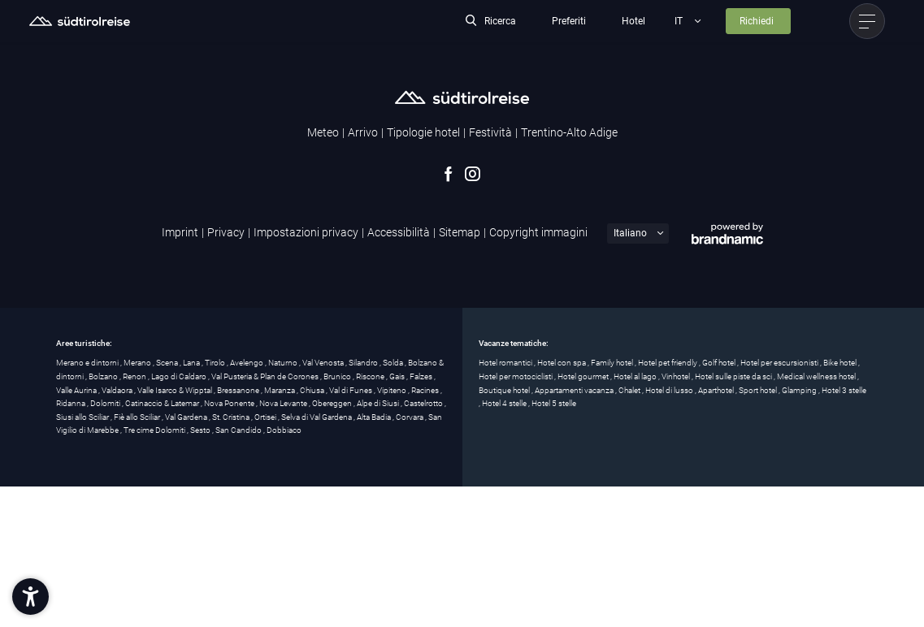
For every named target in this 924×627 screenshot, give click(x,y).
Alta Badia (375, 417)
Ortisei (266, 417)
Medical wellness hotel (817, 376)
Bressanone (239, 390)
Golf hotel (719, 362)
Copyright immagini (538, 232)
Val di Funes (351, 390)
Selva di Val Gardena (317, 417)
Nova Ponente (230, 403)
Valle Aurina (77, 390)
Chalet (630, 390)
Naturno (283, 362)
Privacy (226, 232)
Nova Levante (284, 403)
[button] (30, 596)
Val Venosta (323, 362)
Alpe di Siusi (379, 403)
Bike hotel (840, 362)
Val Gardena (187, 417)
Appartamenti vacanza (575, 390)
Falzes (422, 376)
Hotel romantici (506, 362)
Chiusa (313, 390)
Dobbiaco (284, 430)
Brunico (338, 376)
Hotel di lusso (670, 390)
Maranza (280, 390)
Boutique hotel (505, 390)
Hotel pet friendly (668, 362)
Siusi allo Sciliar (83, 417)
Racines (425, 390)
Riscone (371, 376)
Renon (135, 376)
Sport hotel (759, 390)
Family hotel (613, 362)
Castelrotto (424, 403)
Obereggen (333, 403)
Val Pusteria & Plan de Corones (265, 376)
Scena (168, 362)
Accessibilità (398, 232)
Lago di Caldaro (179, 376)
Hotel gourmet (583, 376)
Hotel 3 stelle (844, 390)
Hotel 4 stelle (505, 403)
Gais (397, 376)
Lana (192, 362)
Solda (394, 362)
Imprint (180, 232)
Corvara (410, 417)
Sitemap (459, 232)
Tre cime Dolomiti (155, 430)
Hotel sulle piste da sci (734, 376)
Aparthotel (716, 390)
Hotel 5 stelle (553, 403)
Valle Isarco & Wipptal (175, 390)
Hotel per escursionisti (780, 362)
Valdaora (118, 390)
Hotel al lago (636, 376)
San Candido (239, 430)
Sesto (201, 430)
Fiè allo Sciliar (138, 417)
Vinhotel (677, 376)
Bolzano (104, 376)
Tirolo (216, 362)
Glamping (800, 390)
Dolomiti (106, 403)
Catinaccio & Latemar (163, 403)
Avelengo (247, 362)
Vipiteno (392, 390)
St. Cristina (231, 417)
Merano (138, 362)
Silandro (364, 362)
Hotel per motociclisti (516, 376)
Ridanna (71, 403)
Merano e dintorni (88, 362)
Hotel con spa (562, 362)
